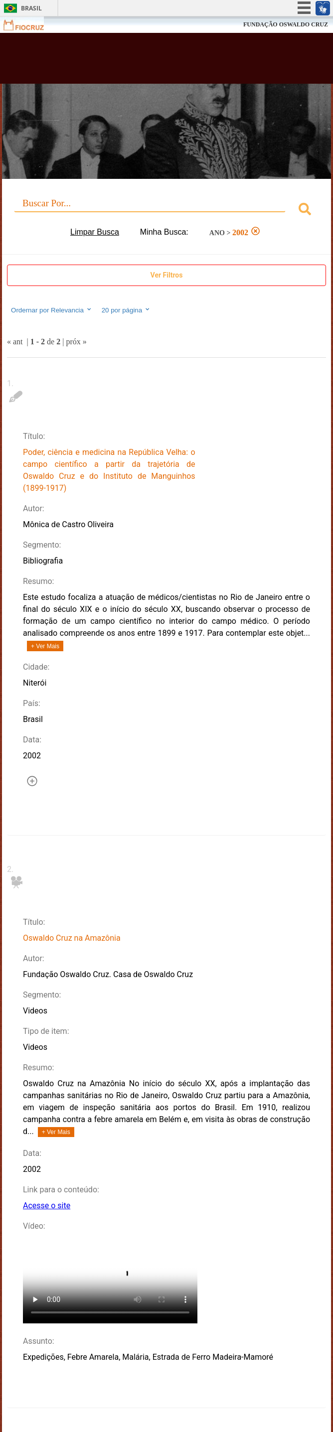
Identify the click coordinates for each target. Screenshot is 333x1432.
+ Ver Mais (45, 646)
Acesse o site (46, 1205)
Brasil (31, 8)
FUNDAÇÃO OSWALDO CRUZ (285, 24)
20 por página (126, 310)
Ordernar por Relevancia (51, 310)
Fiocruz (29, 24)
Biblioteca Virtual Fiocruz (138, 61)
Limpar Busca (94, 232)
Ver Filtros (167, 275)
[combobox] (166, 210)
